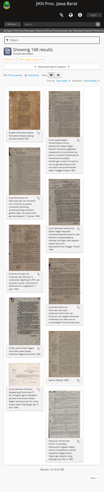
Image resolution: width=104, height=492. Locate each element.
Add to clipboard (38, 133)
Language (70, 15)
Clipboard (61, 15)
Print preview (13, 75)
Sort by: (51, 80)
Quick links (80, 15)
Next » (94, 478)
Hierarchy (32, 75)
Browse (11, 24)
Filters (12, 40)
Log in (93, 15)
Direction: (77, 80)
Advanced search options (52, 66)
